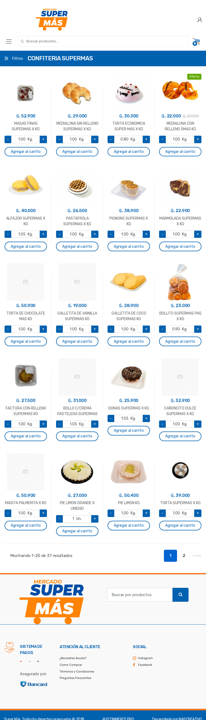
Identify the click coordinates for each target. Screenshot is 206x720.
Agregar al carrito (26, 151)
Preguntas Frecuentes (75, 678)
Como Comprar (71, 665)
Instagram (145, 658)
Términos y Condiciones (77, 671)
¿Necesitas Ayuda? (73, 658)
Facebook (145, 665)
